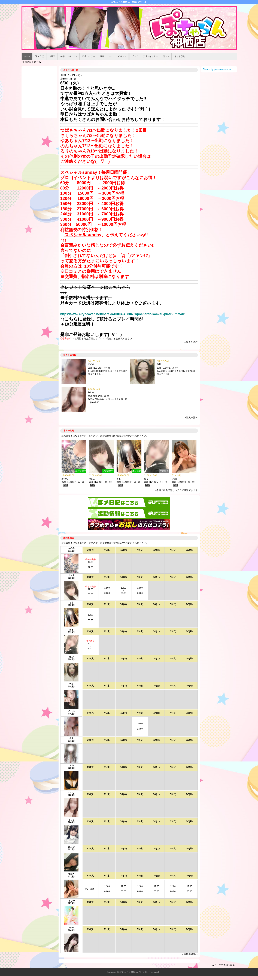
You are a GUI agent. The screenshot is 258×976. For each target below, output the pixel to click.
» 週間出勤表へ (190, 954)
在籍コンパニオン (68, 56)
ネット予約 (179, 56)
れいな (91, 392)
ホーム (27, 56)
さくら (71, 819)
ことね (91, 364)
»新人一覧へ (191, 417)
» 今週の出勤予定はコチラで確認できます (176, 490)
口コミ (166, 56)
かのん (65, 479)
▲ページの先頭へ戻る (223, 965)
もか (71, 765)
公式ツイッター (150, 56)
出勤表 (52, 56)
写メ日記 (39, 56)
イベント (122, 56)
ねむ (159, 364)
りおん (92, 479)
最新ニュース (106, 56)
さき (71, 738)
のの (71, 927)
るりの (71, 900)
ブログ (135, 56)
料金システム (88, 56)
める (146, 479)
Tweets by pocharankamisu (217, 69)
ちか (71, 684)
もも (119, 479)
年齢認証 (27, 62)
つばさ (175, 479)
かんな (71, 847)
